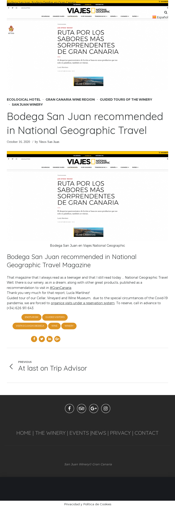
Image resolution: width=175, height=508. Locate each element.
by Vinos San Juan (47, 142)
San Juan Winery (27, 104)
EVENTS (79, 432)
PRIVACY (120, 432)
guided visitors (55, 317)
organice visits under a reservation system (83, 303)
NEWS (99, 432)
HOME (23, 432)
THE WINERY (50, 432)
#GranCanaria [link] (60, 288)
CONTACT (147, 432)
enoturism (31, 317)
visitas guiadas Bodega (30, 326)
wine (54, 326)
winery (69, 326)
